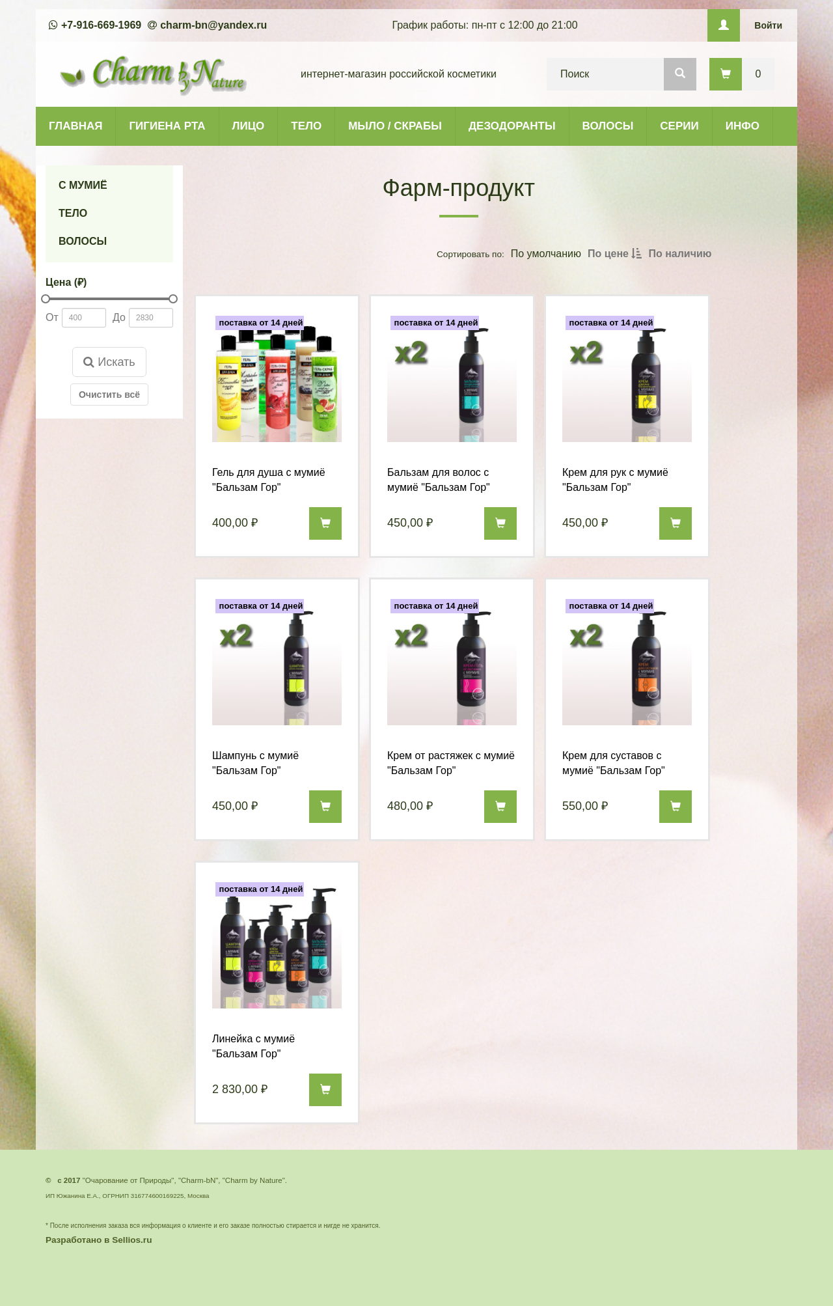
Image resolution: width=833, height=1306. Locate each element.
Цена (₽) (66, 282)
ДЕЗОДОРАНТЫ (512, 126)
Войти (768, 25)
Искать (109, 361)
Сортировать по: (470, 253)
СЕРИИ (679, 126)
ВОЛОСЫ (608, 126)
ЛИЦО (248, 126)
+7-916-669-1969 (101, 25)
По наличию (679, 253)
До (119, 317)
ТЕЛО (306, 126)
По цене (615, 253)
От (52, 317)
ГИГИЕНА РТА (167, 126)
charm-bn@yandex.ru (213, 25)
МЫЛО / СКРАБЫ (395, 126)
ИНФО (742, 126)
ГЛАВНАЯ (75, 126)
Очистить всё (109, 394)
